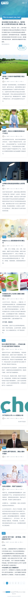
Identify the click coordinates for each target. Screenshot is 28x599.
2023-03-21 (11, 136)
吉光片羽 (19, 596)
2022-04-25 (11, 489)
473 (18, 418)
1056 (18, 245)
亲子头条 (5, 3)
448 (17, 349)
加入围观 (22, 47)
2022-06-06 (11, 456)
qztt (5, 81)
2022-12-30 (11, 188)
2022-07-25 (10, 349)
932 (18, 136)
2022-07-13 (11, 418)
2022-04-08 (10, 542)
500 (18, 489)
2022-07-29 (11, 298)
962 (18, 188)
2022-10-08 (11, 245)
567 (18, 298)
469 (18, 456)
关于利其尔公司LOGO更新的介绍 (12, 415)
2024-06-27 (11, 81)
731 (18, 81)
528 (17, 542)
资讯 (4, 72)
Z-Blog (12, 596)
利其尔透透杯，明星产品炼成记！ (12, 486)
